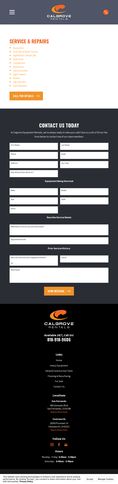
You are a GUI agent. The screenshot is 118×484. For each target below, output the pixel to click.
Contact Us (59, 386)
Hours (13, 208)
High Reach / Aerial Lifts (24, 55)
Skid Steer (18, 59)
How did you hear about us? (22, 172)
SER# (63, 199)
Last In (64, 257)
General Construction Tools (59, 370)
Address (14, 163)
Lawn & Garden (20, 70)
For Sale (59, 381)
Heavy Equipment (59, 365)
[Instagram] (52, 444)
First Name (15, 145)
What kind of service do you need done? (27, 226)
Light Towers (19, 74)
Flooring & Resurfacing (59, 376)
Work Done (15, 270)
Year (12, 199)
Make (13, 190)
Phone (13, 154)
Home (59, 360)
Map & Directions (59, 412)
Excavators (18, 47)
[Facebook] (59, 444)
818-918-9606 (59, 339)
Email (63, 154)
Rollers (16, 78)
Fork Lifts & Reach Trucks (25, 51)
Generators (18, 66)
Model (63, 190)
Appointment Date (18, 239)
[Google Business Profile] (66, 444)
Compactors (19, 62)
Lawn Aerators (20, 85)
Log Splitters (19, 81)
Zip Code (65, 163)
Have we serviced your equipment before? (28, 257)
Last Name (65, 145)
